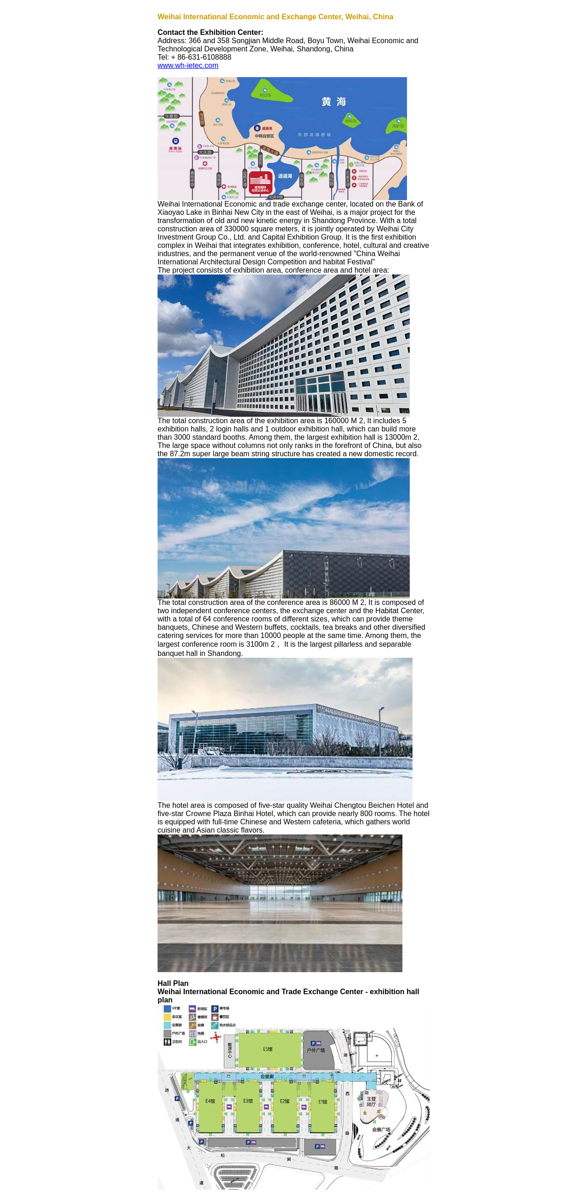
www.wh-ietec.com (188, 65)
